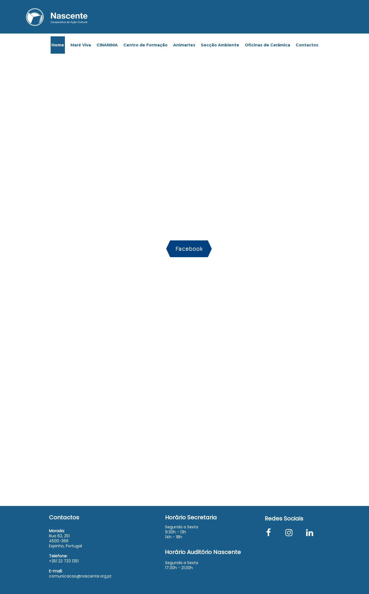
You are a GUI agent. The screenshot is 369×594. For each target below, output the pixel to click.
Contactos (307, 45)
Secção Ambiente (220, 45)
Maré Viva (80, 45)
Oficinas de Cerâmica (267, 45)
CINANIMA (107, 45)
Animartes (184, 45)
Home (57, 45)
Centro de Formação (145, 45)
